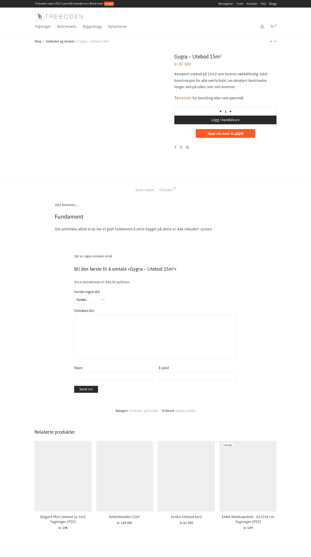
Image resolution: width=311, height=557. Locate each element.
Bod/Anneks (66, 26)
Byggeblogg (92, 26)
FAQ (263, 3)
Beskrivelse (144, 168)
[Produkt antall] (225, 111)
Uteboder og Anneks (60, 41)
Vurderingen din (88, 270)
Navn (79, 346)
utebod (190, 389)
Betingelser (225, 3)
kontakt (185, 98)
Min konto (93, 548)
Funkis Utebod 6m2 (186, 495)
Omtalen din (85, 289)
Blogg (272, 3)
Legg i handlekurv (225, 120)
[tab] (145, 168)
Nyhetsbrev (117, 26)
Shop (38, 41)
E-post (165, 346)
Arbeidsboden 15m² (124, 495)
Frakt (240, 3)
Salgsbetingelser (46, 548)
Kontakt (252, 3)
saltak (179, 389)
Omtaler (167, 168)
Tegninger (43, 26)
